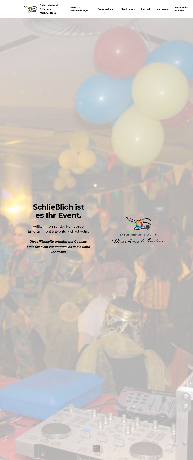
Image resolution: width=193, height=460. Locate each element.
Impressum (162, 9)
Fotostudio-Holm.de (181, 9)
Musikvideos (128, 9)
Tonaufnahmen (105, 9)
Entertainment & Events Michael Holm (49, 9)
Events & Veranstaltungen (79, 9)
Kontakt (145, 9)
